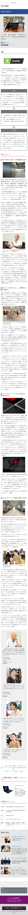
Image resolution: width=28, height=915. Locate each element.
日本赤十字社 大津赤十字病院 (19, 858)
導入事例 (7, 2)
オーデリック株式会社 (17, 868)
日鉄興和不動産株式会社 (18, 836)
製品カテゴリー (14, 891)
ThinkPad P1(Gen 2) (19, 786)
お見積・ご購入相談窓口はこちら (14, 908)
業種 (14, 888)
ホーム (2, 2)
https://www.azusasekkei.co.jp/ (13, 819)
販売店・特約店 (6, 911)
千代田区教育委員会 (17, 846)
